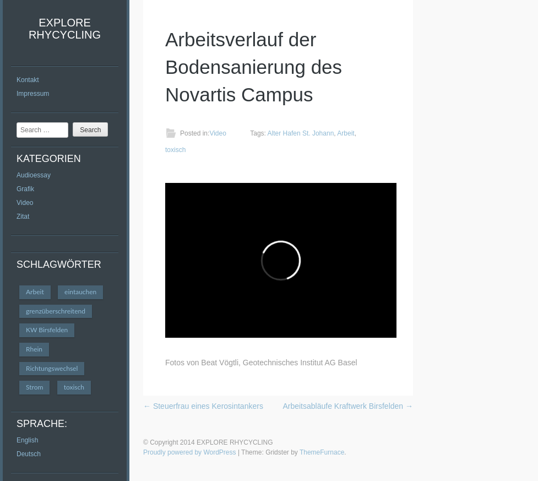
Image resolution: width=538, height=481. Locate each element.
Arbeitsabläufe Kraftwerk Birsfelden (347, 406)
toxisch (74, 387)
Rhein (34, 349)
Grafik (25, 189)
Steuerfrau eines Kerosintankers (203, 406)
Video (25, 203)
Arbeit (35, 292)
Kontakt (28, 80)
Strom (34, 387)
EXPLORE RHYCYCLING (65, 29)
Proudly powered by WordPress (189, 452)
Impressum (33, 94)
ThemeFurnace (322, 452)
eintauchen (80, 292)
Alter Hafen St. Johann (301, 133)
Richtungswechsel (52, 368)
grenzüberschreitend (55, 311)
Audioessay (34, 175)
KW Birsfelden (47, 330)
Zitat (23, 216)
